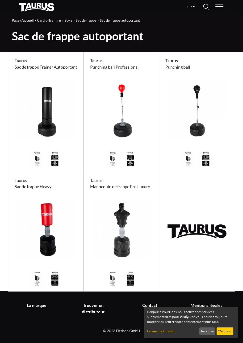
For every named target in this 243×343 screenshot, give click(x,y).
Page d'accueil (23, 20)
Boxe (68, 20)
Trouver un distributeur (93, 308)
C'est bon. (225, 331)
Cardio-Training (49, 20)
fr (189, 6)
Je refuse (207, 331)
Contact (149, 305)
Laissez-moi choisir (161, 331)
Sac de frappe (86, 20)
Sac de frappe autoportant (120, 20)
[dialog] (191, 322)
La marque (36, 305)
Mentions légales (206, 305)
